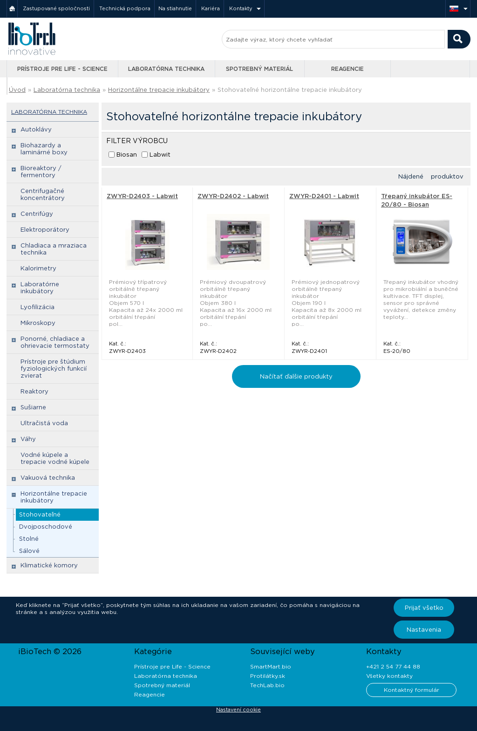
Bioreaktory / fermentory (40, 172)
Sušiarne (33, 407)
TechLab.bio (267, 685)
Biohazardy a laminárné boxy (44, 149)
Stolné (29, 538)
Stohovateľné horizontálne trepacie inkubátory (290, 89)
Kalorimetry (38, 268)
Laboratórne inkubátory (39, 288)
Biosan (126, 154)
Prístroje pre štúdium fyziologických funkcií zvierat (53, 368)
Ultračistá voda (44, 423)
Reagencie (347, 68)
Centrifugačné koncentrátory (42, 194)
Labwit (160, 154)
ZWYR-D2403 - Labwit (142, 196)
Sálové (29, 550)
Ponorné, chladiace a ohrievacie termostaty (54, 342)
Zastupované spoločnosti (56, 8)
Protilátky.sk (267, 675)
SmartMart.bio (270, 666)
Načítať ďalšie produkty (296, 376)
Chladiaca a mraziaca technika (53, 249)
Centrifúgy (36, 213)
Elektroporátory (44, 229)
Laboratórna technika (166, 68)
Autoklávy (36, 129)
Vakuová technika (47, 477)
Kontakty (240, 8)
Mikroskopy (37, 322)
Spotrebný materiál (259, 68)
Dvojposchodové (45, 526)
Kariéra (210, 8)
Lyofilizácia (37, 306)
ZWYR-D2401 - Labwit (324, 196)
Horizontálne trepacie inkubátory (159, 89)
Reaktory (34, 391)
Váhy (28, 438)
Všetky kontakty (389, 675)
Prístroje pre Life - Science (62, 68)
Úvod (17, 89)
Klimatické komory (49, 565)
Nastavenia (424, 629)
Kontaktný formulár (411, 689)
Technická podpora (124, 8)
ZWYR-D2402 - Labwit (233, 196)
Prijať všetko (424, 607)
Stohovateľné (40, 514)
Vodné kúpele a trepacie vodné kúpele (54, 458)
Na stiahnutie (175, 8)
